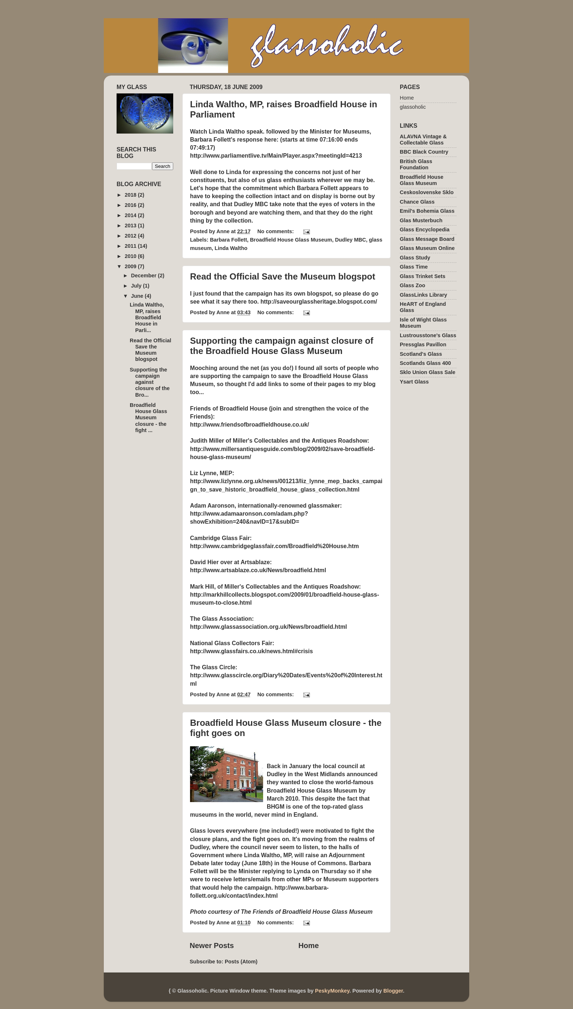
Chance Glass (417, 202)
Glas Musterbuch (421, 220)
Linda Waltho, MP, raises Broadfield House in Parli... (147, 317)
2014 (131, 215)
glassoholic (413, 107)
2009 (131, 266)
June (138, 296)
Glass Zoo (412, 285)
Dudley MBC (350, 240)
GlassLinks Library (423, 295)
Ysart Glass (414, 382)
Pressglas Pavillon (423, 344)
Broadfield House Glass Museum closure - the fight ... (148, 417)
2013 (131, 225)
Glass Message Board (427, 239)
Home (308, 945)
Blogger (393, 991)
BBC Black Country (424, 152)
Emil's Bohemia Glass (427, 211)
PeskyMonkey (332, 991)
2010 (131, 256)
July (137, 286)
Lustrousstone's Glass (428, 335)
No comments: (276, 231)
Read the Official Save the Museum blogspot (282, 276)
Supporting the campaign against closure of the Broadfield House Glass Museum (281, 346)
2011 (131, 246)
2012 (131, 236)
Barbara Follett (228, 240)
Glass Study (415, 258)
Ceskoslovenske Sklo (427, 192)
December (144, 275)
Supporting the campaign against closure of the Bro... (150, 382)
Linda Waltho (231, 248)
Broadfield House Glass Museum (291, 240)
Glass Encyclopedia (424, 229)
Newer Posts (212, 945)
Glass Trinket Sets (422, 276)
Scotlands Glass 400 (425, 363)
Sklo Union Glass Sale (427, 372)
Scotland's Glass (421, 354)
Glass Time (414, 267)
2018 (131, 195)
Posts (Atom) (241, 961)
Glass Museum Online (427, 248)
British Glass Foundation (416, 164)
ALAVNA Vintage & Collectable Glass (423, 140)
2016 (131, 205)
